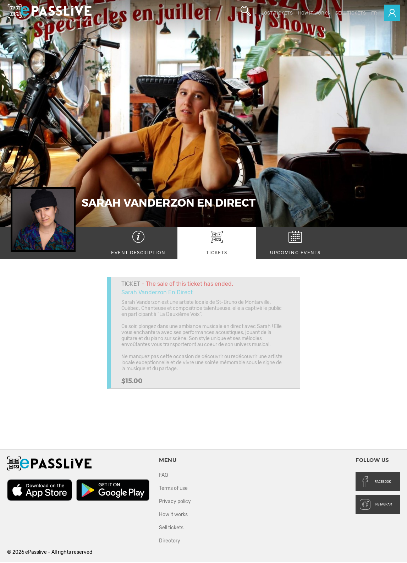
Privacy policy (175, 502)
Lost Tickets (277, 13)
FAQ (163, 476)
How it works (314, 13)
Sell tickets (350, 13)
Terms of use (173, 489)
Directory (169, 542)
